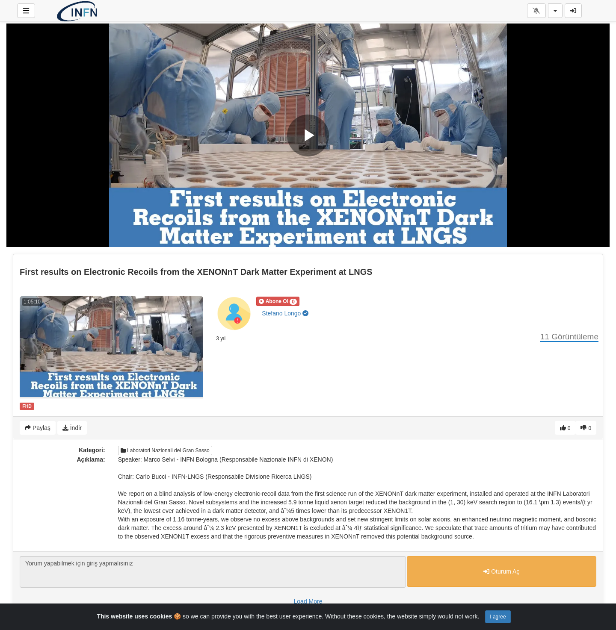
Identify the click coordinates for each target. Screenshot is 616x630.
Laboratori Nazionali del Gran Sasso (165, 450)
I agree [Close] (498, 617)
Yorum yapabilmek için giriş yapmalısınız (213, 572)
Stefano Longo (285, 313)
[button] (277, 301)
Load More (308, 601)
